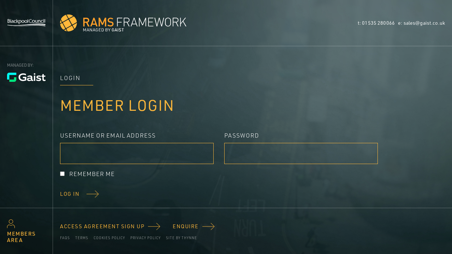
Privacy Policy (145, 238)
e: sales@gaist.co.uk (421, 23)
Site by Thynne (181, 238)
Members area (21, 236)
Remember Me (92, 173)
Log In (69, 194)
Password (241, 135)
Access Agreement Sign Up (102, 226)
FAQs (65, 238)
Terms (81, 238)
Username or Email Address (108, 135)
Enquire (186, 226)
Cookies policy (109, 238)
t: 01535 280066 (377, 23)
